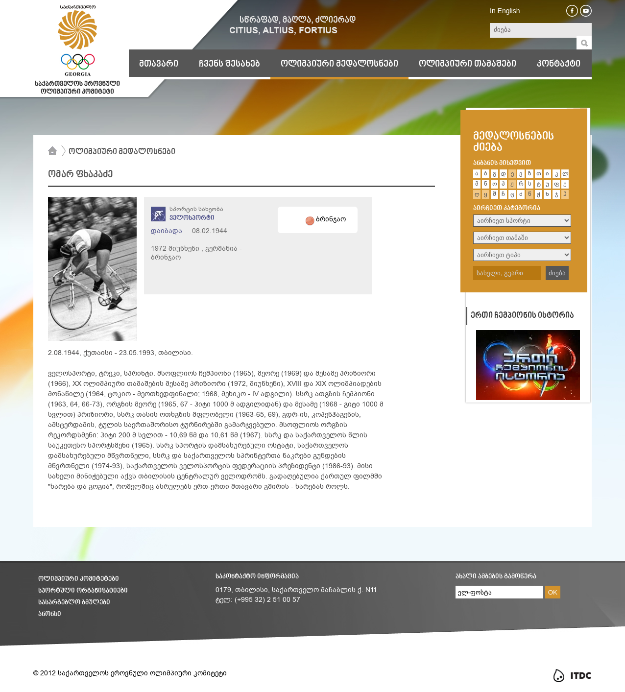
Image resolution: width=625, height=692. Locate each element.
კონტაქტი (558, 64)
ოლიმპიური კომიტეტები (78, 579)
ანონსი (49, 614)
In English (505, 10)
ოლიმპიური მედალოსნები (339, 64)
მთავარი (158, 64)
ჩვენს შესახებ (229, 64)
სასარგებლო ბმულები (74, 602)
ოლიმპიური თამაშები (467, 64)
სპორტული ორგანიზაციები (83, 591)
